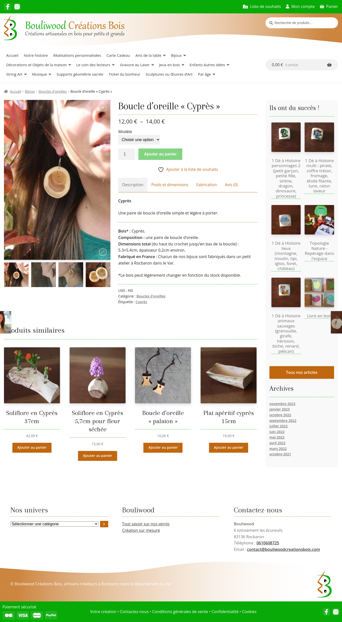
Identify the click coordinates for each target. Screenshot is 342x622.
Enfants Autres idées (207, 64)
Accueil (12, 55)
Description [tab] (132, 184)
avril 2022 (277, 443)
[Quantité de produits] (126, 154)
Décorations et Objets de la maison (36, 64)
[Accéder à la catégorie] (104, 524)
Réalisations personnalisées (77, 55)
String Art (14, 74)
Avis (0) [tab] (231, 184)
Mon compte (303, 6)
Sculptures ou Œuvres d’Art (169, 74)
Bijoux (176, 55)
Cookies (249, 611)
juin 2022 (277, 431)
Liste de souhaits (265, 6)
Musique (39, 74)
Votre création (103, 611)
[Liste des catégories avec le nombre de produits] (54, 524)
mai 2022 (277, 437)
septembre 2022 (282, 420)
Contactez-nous (134, 611)
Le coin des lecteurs (93, 64)
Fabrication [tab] (206, 184)
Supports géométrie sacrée (79, 74)
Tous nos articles (301, 372)
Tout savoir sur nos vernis (145, 524)
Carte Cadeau (118, 55)
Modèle (125, 131)
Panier (332, 6)
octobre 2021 (280, 454)
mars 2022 (278, 448)
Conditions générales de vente (180, 611)
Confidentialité (224, 611)
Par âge (204, 74)
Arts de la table (148, 55)
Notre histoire (36, 55)
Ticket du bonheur (124, 74)
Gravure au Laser (135, 64)
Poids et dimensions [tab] (169, 184)
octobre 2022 (280, 415)
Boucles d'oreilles (53, 91)
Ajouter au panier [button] (32, 447)
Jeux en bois (169, 64)
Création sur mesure (141, 530)
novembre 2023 (282, 403)
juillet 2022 (278, 426)
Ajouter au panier (160, 154)
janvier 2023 (279, 409)
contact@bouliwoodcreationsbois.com (283, 549)
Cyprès (141, 301)
